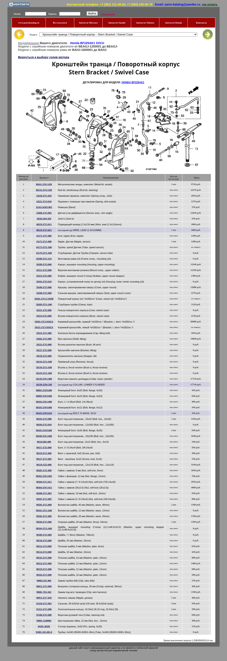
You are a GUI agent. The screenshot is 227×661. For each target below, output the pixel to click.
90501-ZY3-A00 (44, 510)
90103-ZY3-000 (44, 418)
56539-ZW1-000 (44, 378)
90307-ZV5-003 (44, 499)
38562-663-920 (44, 218)
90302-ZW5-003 (44, 476)
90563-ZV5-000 (44, 574)
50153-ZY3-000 (44, 275)
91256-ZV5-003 (44, 603)
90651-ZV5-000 (44, 586)
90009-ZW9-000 (44, 396)
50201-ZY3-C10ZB (43, 298)
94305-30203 (44, 626)
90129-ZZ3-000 (44, 464)
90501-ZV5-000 (44, 504)
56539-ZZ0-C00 (44, 384)
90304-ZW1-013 (44, 487)
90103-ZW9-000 (44, 407)
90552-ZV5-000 (44, 563)
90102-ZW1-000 (44, 401)
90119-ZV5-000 (44, 453)
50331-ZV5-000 (44, 333)
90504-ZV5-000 (44, 521)
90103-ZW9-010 (44, 413)
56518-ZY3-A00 (44, 367)
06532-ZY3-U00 (44, 190)
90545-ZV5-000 (44, 557)
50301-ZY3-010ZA (44, 321)
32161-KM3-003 (44, 207)
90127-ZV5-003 (44, 459)
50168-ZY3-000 (44, 293)
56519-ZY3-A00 (44, 373)
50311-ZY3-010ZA (44, 327)
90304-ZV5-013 (44, 481)
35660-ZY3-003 (44, 213)
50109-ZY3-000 (44, 264)
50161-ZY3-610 (44, 281)
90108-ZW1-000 (44, 436)
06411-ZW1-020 (44, 184)
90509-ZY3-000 (44, 534)
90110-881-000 (44, 441)
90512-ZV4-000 (44, 546)
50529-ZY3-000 (44, 356)
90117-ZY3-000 (44, 447)
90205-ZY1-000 (44, 470)
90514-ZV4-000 (44, 552)
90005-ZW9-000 (44, 390)
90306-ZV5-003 (44, 493)
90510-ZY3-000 (44, 540)
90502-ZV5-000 (44, 516)
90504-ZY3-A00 (44, 528)
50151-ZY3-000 (44, 270)
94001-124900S (43, 620)
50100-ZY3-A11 (44, 258)
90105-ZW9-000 (44, 430)
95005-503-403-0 (44, 632)
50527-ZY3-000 (44, 350)
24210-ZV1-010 (44, 195)
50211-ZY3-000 (44, 310)
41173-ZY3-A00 (44, 247)
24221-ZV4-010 (44, 201)
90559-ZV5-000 (44, 569)
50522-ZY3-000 (44, 344)
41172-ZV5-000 (44, 241)
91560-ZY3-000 (44, 615)
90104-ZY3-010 (44, 424)
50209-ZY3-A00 (44, 304)
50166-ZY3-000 (44, 287)
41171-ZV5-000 (44, 235)
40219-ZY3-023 (44, 230)
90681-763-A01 (43, 592)
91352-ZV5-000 (44, 609)
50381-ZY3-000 (44, 338)
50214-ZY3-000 (44, 315)
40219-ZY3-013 (44, 224)
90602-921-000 (44, 580)
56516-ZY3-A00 (44, 361)
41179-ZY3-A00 (44, 253)
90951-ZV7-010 (44, 597)
